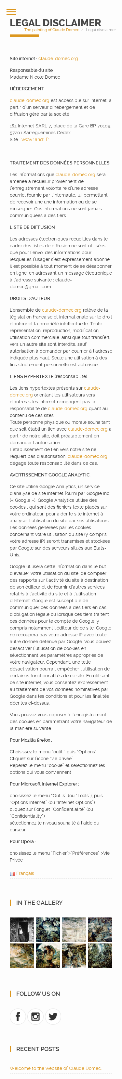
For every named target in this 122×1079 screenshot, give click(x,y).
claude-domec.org (58, 58)
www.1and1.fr (35, 139)
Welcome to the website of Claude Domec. (56, 1068)
